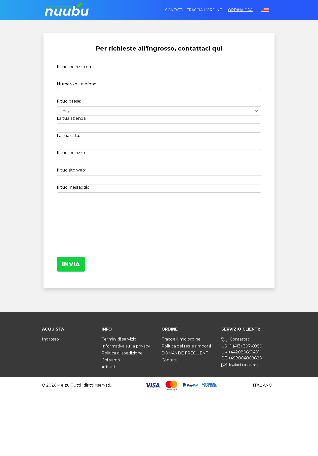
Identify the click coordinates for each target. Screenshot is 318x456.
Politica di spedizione (122, 353)
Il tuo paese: (69, 101)
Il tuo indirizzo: (71, 153)
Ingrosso (50, 339)
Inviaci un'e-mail (245, 365)
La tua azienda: (71, 118)
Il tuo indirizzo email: (77, 67)
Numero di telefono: (77, 84)
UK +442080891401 (240, 352)
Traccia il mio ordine (180, 339)
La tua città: (68, 135)
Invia (71, 264)
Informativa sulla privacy (126, 346)
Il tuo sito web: (71, 170)
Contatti (174, 10)
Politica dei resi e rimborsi (186, 346)
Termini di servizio (119, 339)
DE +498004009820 (241, 358)
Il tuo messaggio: (73, 187)
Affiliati (108, 367)
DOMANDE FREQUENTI (185, 353)
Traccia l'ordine (204, 10)
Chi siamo (111, 360)
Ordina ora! (240, 10)
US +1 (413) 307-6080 (241, 346)
